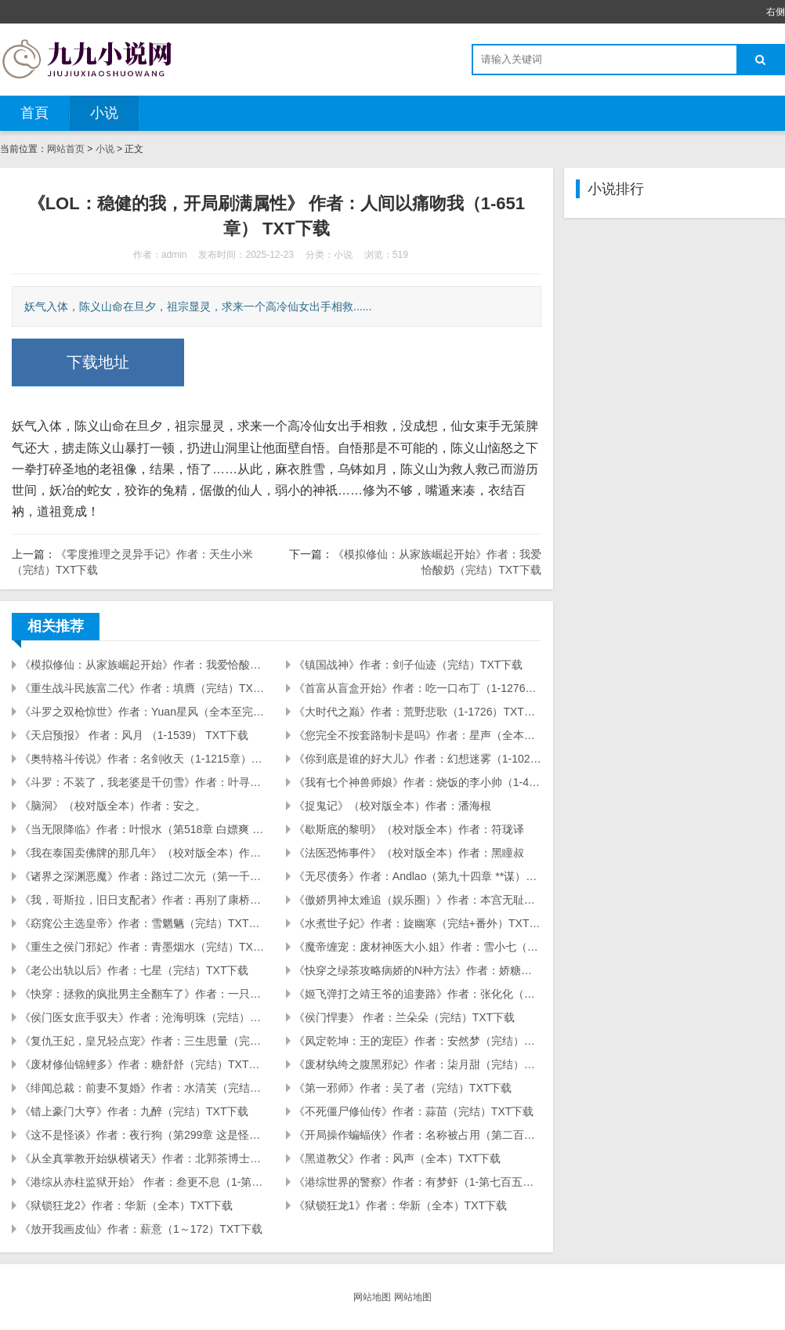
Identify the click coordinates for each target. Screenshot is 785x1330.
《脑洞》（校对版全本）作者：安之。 (113, 805)
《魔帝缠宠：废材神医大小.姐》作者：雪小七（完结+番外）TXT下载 (417, 946)
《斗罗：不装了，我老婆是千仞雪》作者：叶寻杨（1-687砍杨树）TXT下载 (143, 782)
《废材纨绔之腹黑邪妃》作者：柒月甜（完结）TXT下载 (417, 1064)
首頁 (34, 113)
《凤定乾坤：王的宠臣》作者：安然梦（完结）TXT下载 (417, 1041)
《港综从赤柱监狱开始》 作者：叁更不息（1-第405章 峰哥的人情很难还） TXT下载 (143, 1182)
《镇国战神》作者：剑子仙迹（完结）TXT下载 (408, 664)
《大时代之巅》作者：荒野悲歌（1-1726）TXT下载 (417, 711)
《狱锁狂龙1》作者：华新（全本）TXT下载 (400, 1205)
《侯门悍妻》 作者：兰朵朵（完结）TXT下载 (404, 1017)
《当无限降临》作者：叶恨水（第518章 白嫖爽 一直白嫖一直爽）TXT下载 (143, 829)
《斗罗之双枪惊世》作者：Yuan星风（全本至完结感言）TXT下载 (143, 711)
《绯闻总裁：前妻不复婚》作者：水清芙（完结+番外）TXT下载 (143, 1088)
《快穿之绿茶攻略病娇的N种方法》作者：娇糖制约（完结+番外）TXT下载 (417, 970)
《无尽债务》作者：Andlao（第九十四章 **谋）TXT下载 (417, 876)
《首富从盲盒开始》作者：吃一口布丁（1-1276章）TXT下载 (417, 688)
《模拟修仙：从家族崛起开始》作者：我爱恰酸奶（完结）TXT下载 (143, 664)
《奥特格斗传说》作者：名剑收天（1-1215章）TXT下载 (143, 758)
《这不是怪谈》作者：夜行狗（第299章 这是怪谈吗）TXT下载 (143, 1135)
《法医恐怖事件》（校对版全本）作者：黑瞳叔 (409, 852)
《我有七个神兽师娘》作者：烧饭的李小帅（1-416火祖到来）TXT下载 (417, 782)
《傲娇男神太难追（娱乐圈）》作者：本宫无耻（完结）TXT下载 (417, 899)
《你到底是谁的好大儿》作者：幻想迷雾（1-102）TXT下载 (417, 758)
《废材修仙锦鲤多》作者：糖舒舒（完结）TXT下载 (143, 1064)
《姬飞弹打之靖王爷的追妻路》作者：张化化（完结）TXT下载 (417, 994)
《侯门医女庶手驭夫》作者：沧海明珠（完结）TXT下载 (143, 1017)
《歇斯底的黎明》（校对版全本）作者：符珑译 (409, 829)
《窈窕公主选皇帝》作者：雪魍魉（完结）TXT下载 (143, 923)
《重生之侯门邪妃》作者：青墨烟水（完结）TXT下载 (143, 946)
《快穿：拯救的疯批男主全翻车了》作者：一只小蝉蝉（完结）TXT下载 (143, 994)
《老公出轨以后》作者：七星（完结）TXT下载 (134, 970)
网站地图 (372, 1297)
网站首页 (66, 148)
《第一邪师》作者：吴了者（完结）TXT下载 (403, 1088)
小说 (104, 113)
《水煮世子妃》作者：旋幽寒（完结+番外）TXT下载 (417, 923)
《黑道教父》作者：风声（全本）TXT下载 (397, 1158)
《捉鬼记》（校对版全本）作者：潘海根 (392, 805)
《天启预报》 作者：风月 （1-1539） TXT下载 (134, 735)
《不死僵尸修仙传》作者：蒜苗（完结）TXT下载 (414, 1111)
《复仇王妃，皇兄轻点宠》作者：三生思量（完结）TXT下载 (143, 1041)
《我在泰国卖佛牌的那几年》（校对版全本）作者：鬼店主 (143, 852)
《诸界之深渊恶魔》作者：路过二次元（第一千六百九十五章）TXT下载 (143, 876)
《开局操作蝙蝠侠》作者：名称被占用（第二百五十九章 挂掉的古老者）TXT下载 (417, 1135)
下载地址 (98, 362)
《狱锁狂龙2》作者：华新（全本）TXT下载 (126, 1205)
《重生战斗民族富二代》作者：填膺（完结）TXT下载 (143, 688)
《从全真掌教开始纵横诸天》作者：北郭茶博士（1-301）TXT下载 (143, 1158)
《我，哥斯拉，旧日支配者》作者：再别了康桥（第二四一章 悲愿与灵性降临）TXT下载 (143, 899)
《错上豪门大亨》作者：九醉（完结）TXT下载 (134, 1111)
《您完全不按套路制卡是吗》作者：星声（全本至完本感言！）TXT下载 (417, 735)
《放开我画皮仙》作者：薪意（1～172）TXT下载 (141, 1229)
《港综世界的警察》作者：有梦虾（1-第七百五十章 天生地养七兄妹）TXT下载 (417, 1182)
